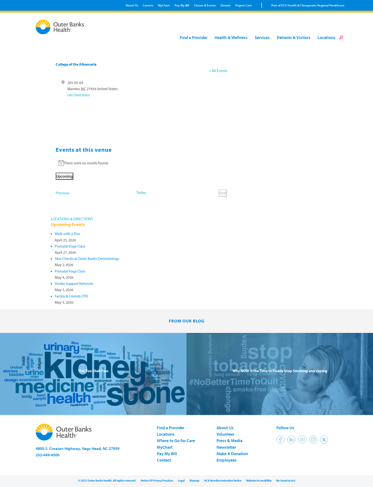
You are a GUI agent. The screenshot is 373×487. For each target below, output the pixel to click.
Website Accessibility (258, 480)
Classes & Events (205, 5)
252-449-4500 (47, 454)
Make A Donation (232, 453)
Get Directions (78, 95)
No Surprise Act (285, 480)
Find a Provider (193, 37)
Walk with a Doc (67, 233)
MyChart (164, 5)
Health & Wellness (231, 37)
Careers (148, 5)
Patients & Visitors (293, 37)
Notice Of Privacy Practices (157, 480)
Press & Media (229, 440)
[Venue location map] (141, 116)
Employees (226, 460)
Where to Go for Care (176, 440)
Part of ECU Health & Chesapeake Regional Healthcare (307, 5)
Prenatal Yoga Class (70, 246)
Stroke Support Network (74, 283)
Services (262, 37)
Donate (226, 5)
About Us (132, 5)
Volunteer (225, 434)
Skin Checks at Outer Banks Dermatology (87, 258)
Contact (164, 460)
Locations (326, 37)
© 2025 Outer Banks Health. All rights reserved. (107, 480)
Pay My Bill (182, 5)
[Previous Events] (62, 192)
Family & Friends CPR (71, 296)
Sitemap (194, 480)
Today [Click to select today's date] (141, 192)
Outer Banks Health (61, 27)
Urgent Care (243, 5)
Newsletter (226, 447)
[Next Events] (223, 192)
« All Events (218, 70)
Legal (181, 480)
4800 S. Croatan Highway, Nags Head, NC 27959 (77, 448)
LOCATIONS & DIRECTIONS (72, 218)
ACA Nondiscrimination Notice (222, 480)
